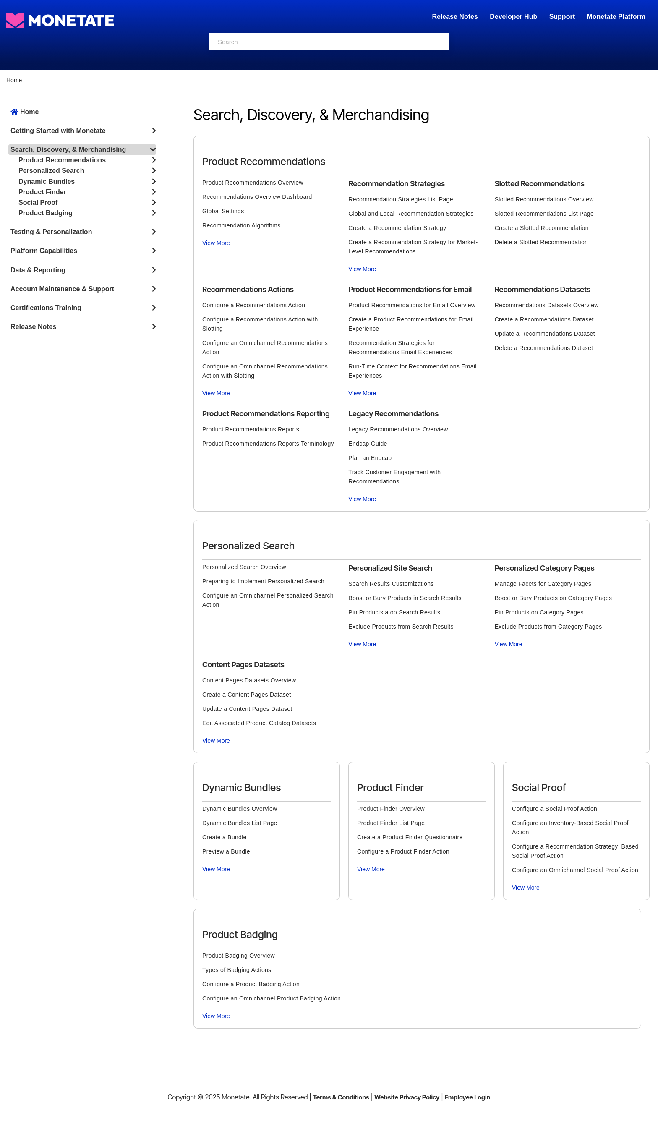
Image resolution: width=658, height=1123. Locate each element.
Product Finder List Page (391, 823)
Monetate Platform (616, 16)
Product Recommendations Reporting (266, 413)
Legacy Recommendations (393, 413)
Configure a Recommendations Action (253, 305)
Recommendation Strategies (396, 183)
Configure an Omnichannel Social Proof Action (575, 870)
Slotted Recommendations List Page (544, 213)
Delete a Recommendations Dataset (544, 348)
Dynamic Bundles (46, 181)
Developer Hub (513, 16)
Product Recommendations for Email (410, 289)
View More (216, 243)
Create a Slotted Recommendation (542, 228)
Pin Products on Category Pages (539, 612)
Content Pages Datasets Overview (249, 680)
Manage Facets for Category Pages (543, 583)
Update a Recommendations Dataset (545, 333)
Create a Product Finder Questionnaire (410, 837)
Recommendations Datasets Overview (547, 305)
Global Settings (223, 211)
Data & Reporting (37, 270)
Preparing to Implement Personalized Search (263, 581)
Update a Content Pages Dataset (247, 708)
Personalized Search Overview (244, 567)
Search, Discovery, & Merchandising (68, 149)
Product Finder (42, 192)
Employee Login (467, 1097)
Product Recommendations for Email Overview (411, 305)
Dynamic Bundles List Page (239, 823)
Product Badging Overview (238, 955)
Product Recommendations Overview (252, 182)
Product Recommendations (62, 160)
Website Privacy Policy (406, 1097)
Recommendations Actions (248, 289)
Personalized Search (51, 170)
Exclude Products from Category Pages (548, 626)
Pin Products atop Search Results (394, 612)
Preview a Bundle (226, 851)
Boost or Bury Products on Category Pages (553, 598)
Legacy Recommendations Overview (398, 429)
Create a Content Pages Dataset (246, 694)
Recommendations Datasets (543, 289)
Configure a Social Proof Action (554, 808)
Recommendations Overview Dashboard (257, 196)
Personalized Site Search (390, 568)
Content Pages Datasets (243, 664)
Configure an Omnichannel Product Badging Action (271, 998)
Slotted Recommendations (540, 183)
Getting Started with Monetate (58, 130)
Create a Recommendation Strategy (397, 228)
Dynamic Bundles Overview (239, 808)
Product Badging (45, 213)
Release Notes (456, 16)
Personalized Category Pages (545, 568)
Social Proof (37, 202)
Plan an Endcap (370, 457)
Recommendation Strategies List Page (400, 199)
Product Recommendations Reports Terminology (268, 443)
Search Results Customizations (390, 583)
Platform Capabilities (43, 250)
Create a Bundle (224, 837)
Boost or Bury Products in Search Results (405, 598)
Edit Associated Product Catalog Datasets (259, 723)
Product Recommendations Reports (250, 429)
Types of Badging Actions (236, 969)
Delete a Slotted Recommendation (541, 242)
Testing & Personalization (51, 231)
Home (14, 80)
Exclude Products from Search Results (400, 626)
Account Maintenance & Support (62, 289)
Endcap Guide (367, 443)
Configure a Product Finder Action (403, 851)
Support (562, 16)
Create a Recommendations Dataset (544, 319)
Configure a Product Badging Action (251, 984)
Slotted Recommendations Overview (544, 199)
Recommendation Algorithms (241, 225)
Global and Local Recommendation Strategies (410, 213)
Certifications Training (45, 307)
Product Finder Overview (391, 808)
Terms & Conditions (341, 1097)
